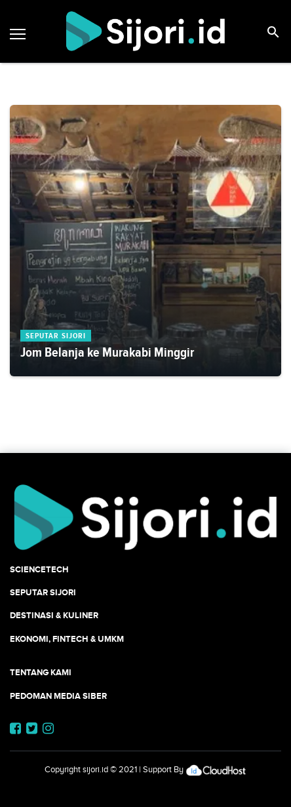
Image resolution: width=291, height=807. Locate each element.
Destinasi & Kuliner (54, 615)
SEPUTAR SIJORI (43, 592)
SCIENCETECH (39, 569)
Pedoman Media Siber (58, 696)
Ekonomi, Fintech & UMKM (67, 639)
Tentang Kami (40, 672)
